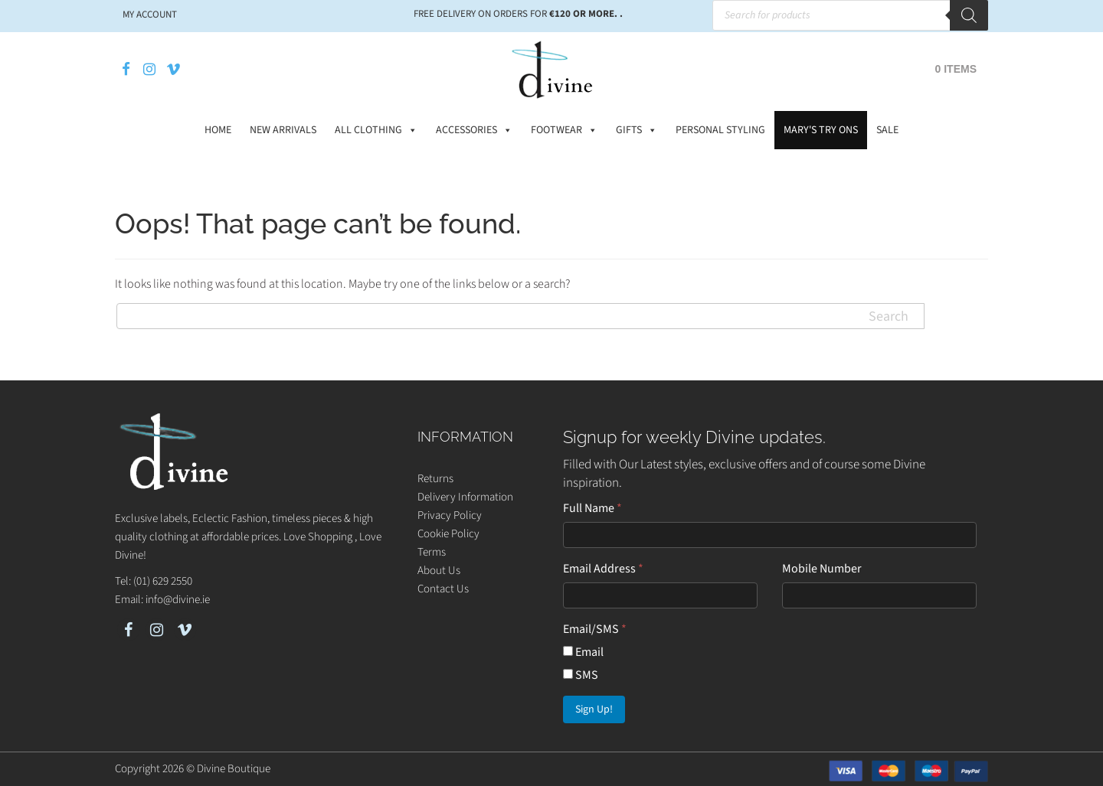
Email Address (603, 568)
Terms (431, 552)
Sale (887, 130)
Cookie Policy (448, 534)
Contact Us (443, 589)
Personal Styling (720, 130)
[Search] (969, 15)
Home (218, 130)
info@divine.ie (178, 600)
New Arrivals (283, 130)
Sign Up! (594, 709)
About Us (438, 571)
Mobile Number (822, 568)
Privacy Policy (449, 515)
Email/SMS (595, 629)
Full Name (592, 508)
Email (583, 652)
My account (150, 14)
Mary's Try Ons (821, 130)
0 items (956, 69)
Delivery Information (465, 497)
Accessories (474, 130)
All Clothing (376, 130)
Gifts (636, 130)
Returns (435, 479)
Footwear (564, 130)
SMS (580, 675)
